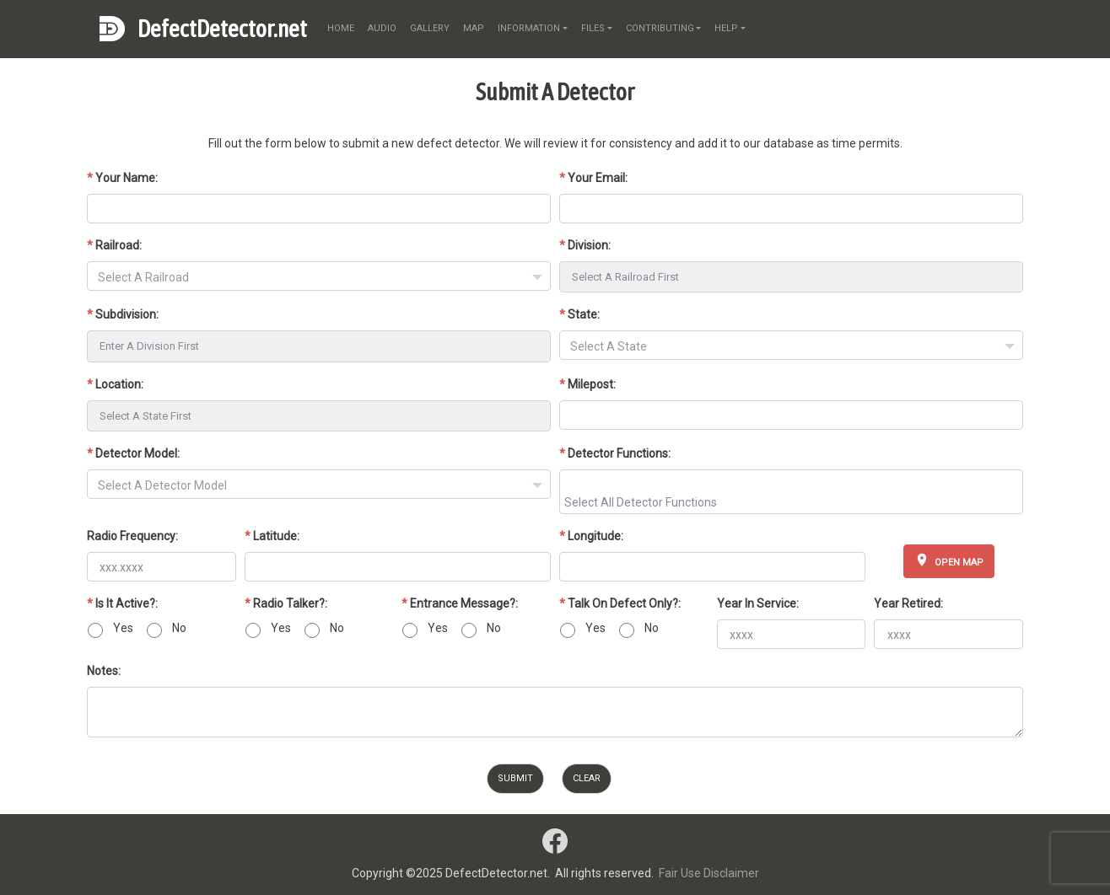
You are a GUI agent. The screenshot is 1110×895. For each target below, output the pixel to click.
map (473, 28)
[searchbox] (793, 501)
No (179, 628)
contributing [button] (660, 28)
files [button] (593, 28)
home (340, 28)
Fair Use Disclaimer (709, 873)
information (529, 28)
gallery (430, 28)
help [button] (726, 28)
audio (382, 28)
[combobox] (319, 276)
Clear (587, 778)
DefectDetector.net (222, 28)
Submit (515, 778)
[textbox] (319, 277)
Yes (123, 628)
